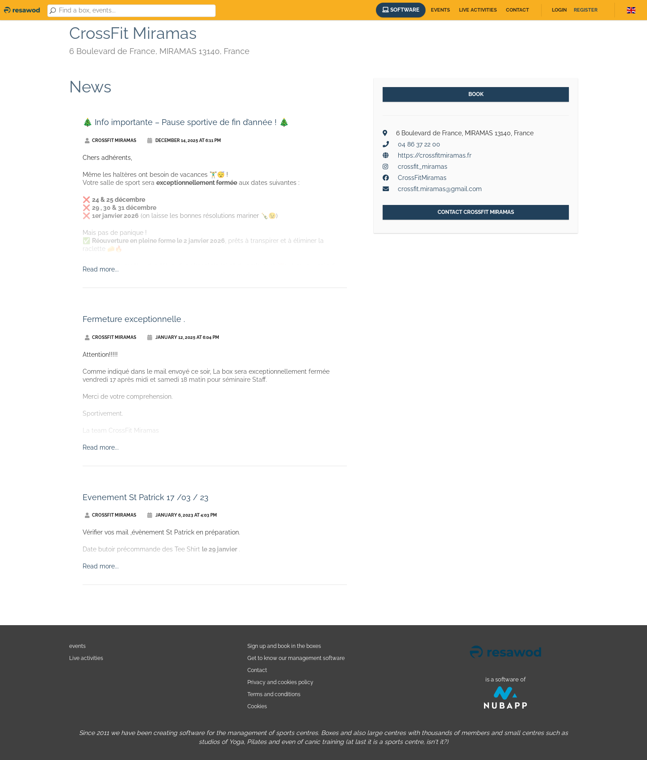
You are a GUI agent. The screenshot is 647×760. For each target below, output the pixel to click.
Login (559, 10)
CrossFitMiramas (422, 177)
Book (476, 94)
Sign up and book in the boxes (284, 646)
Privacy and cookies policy (280, 682)
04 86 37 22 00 (419, 144)
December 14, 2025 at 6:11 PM (184, 140)
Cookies (257, 706)
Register (585, 10)
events (77, 646)
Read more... (101, 269)
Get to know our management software (296, 658)
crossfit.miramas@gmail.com (440, 188)
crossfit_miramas (422, 166)
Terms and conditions (274, 694)
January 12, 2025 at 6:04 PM (183, 337)
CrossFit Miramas (110, 140)
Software (400, 10)
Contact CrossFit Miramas (476, 212)
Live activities (478, 10)
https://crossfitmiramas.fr (435, 155)
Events (440, 10)
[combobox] (136, 11)
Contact (517, 10)
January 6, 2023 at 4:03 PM (182, 515)
